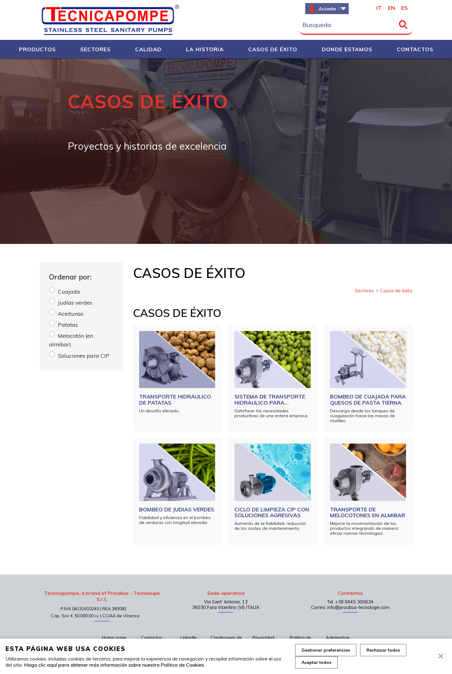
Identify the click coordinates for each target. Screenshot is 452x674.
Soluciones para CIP (83, 355)
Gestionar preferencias (326, 650)
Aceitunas (70, 313)
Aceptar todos (316, 662)
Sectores (367, 290)
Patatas (68, 324)
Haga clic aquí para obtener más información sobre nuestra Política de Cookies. (114, 665)
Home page (114, 638)
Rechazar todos (383, 650)
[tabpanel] (226, 151)
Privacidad (263, 638)
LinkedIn (188, 638)
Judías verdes (75, 302)
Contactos (151, 638)
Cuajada (69, 291)
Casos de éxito (396, 290)
